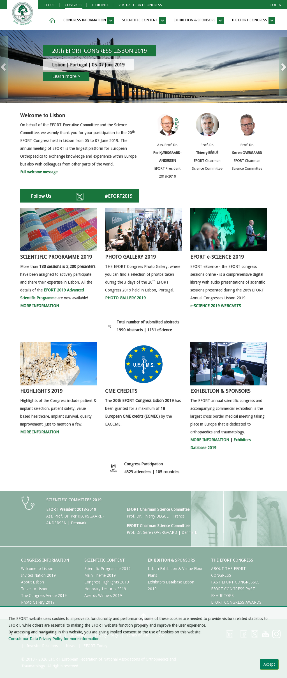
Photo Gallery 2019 (38, 602)
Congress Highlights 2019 (106, 582)
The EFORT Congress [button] (253, 20)
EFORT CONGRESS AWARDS (236, 602)
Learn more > (66, 76)
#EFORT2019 (118, 196)
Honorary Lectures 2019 (105, 589)
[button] (51, 20)
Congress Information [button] (88, 20)
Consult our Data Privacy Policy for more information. (54, 638)
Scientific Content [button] (144, 20)
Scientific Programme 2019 (107, 568)
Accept (269, 664)
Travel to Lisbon (34, 589)
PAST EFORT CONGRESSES (235, 582)
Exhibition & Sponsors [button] (199, 20)
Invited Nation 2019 (38, 575)
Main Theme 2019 (100, 575)
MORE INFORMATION (209, 440)
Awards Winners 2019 (103, 595)
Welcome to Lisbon (37, 568)
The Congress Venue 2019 (44, 595)
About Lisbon (32, 582)
